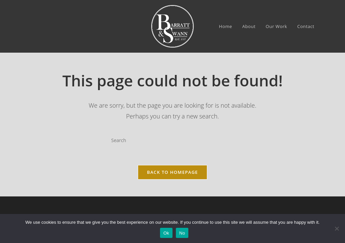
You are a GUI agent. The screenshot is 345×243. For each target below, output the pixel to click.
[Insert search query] (172, 140)
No (182, 233)
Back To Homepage (172, 174)
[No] (336, 228)
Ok (166, 233)
